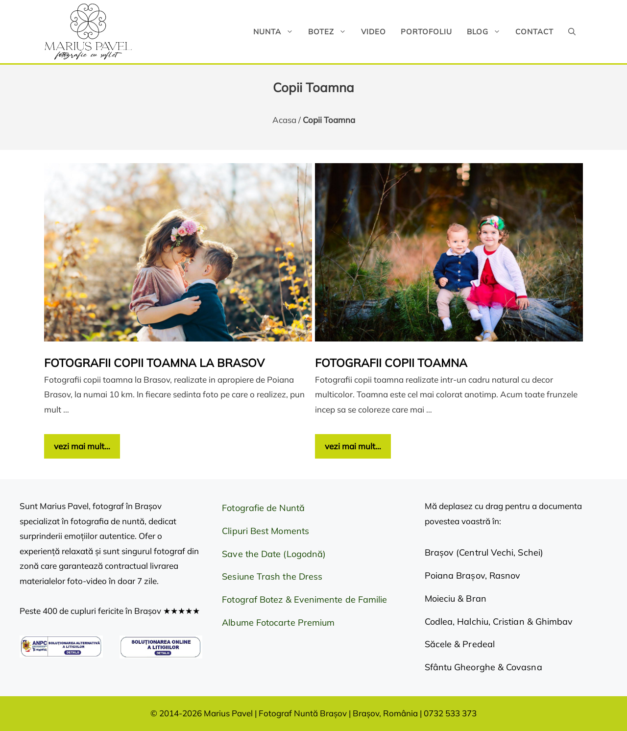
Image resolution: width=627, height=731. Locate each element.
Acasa (284, 120)
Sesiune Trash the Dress (272, 576)
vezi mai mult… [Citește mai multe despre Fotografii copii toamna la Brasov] (82, 446)
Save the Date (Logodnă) (274, 554)
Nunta (277, 32)
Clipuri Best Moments (265, 530)
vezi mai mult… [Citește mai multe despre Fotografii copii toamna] (353, 446)
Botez (331, 32)
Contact (534, 31)
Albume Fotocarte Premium (278, 622)
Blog (487, 32)
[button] (572, 32)
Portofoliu (426, 31)
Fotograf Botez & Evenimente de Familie (304, 599)
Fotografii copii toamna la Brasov (154, 363)
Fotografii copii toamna (391, 363)
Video (373, 31)
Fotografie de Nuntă (263, 507)
